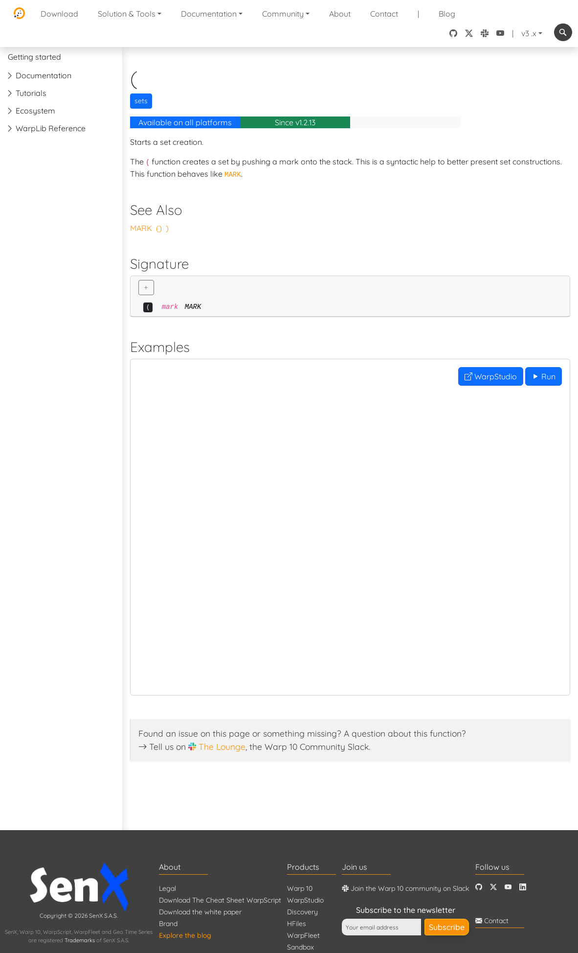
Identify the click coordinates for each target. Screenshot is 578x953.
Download (59, 14)
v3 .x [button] (528, 33)
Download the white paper (200, 911)
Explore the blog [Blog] (185, 935)
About (340, 14)
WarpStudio (491, 376)
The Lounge (222, 746)
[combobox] (563, 32)
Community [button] (283, 14)
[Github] (478, 887)
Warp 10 (299, 888)
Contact (384, 14)
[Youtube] (508, 887)
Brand (168, 923)
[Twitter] (493, 887)
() (159, 228)
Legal (167, 888)
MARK (141, 228)
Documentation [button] (209, 14)
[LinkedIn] (522, 887)
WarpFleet (303, 935)
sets (141, 100)
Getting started (34, 57)
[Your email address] (381, 927)
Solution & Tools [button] (127, 14)
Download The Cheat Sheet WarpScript (220, 900)
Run (544, 376)
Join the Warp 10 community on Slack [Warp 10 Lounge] (405, 888)
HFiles (296, 923)
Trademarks (80, 940)
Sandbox (300, 947)
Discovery (302, 911)
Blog (447, 14)
